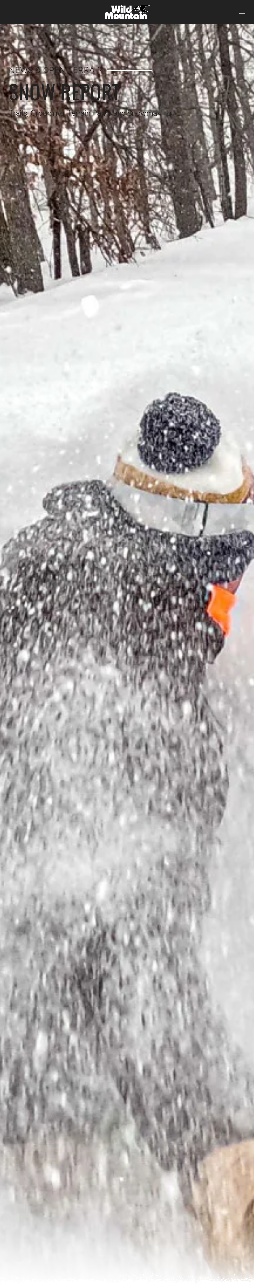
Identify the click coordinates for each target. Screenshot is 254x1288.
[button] (242, 12)
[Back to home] (127, 12)
